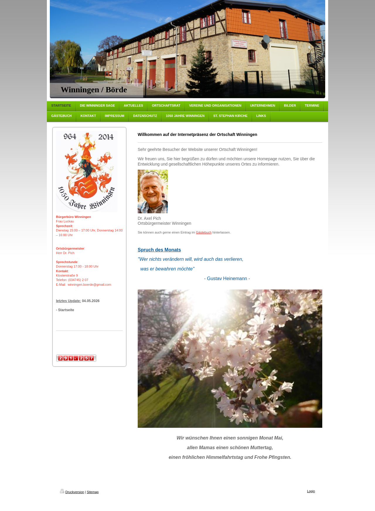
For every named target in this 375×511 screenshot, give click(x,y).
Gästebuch (204, 232)
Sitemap (92, 492)
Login (311, 491)
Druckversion (72, 492)
